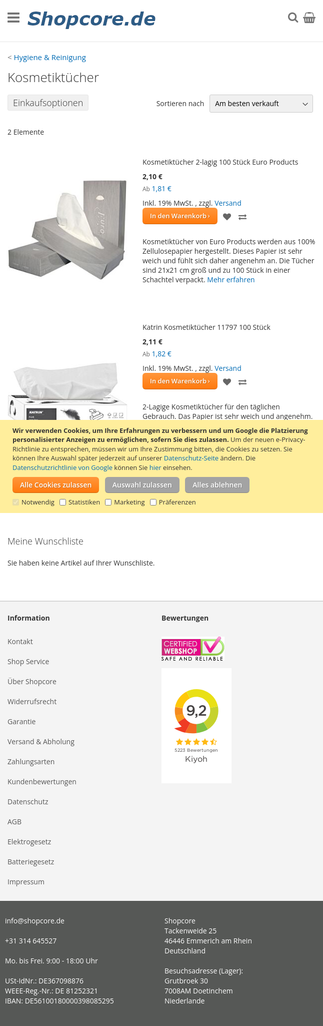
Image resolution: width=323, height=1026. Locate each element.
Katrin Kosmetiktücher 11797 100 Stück (206, 327)
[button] (227, 216)
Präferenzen (177, 501)
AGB (15, 821)
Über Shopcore (32, 681)
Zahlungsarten (31, 761)
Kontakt (20, 641)
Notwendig (38, 501)
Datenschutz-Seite (191, 457)
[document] (162, 466)
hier (156, 467)
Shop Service (28, 661)
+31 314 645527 (30, 940)
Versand (228, 203)
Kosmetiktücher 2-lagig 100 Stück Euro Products (220, 162)
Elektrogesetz (29, 841)
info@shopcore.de (34, 920)
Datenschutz (28, 801)
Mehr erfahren (230, 279)
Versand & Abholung (41, 741)
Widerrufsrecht (32, 701)
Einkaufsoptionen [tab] (48, 103)
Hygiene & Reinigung (50, 57)
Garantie (22, 721)
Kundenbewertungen (42, 781)
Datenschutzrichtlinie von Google (62, 467)
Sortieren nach (180, 103)
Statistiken (84, 501)
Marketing (129, 501)
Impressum (26, 881)
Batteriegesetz (31, 861)
